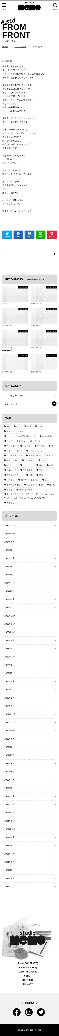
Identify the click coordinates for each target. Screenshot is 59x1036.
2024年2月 (9, 599)
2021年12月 (10, 812)
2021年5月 (9, 870)
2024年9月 (9, 542)
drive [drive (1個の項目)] (40, 426)
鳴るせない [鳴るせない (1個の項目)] (11, 503)
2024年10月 (10, 534)
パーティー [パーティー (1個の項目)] (29, 460)
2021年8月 (9, 845)
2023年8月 (9, 648)
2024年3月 (9, 591)
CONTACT (27, 980)
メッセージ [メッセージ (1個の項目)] (11, 465)
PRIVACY (28, 984)
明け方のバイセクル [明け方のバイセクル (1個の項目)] (29, 480)
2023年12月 (10, 616)
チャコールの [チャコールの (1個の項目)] (12, 460)
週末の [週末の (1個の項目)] (52, 485)
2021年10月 (10, 829)
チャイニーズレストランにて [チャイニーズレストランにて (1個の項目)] (41, 455)
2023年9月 (9, 640)
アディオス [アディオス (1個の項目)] (11, 446)
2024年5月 (9, 574)
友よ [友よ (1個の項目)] (41, 470)
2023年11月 (10, 624)
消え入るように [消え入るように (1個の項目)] (13, 485)
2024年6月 (9, 566)
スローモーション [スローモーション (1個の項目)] (14, 455)
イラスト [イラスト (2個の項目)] (27, 446)
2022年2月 (9, 796)
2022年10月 (10, 730)
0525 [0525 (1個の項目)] (18, 426)
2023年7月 (9, 657)
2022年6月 (9, 763)
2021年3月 (9, 886)
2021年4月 (9, 878)
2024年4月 (9, 583)
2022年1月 (9, 804)
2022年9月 (9, 739)
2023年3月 (9, 689)
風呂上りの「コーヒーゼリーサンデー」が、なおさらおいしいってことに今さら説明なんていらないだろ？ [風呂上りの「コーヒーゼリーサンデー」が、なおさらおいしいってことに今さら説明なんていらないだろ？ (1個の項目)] (29, 496)
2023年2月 (9, 698)
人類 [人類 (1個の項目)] (51, 465)
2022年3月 (9, 788)
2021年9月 (9, 837)
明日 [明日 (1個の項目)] (47, 480)
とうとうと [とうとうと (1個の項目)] (37, 441)
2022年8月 (9, 747)
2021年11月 (10, 821)
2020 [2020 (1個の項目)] (29, 426)
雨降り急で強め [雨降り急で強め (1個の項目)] (25, 490)
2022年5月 (9, 772)
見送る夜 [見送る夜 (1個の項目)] (30, 485)
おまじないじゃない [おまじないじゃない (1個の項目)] (15, 431)
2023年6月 (9, 665)
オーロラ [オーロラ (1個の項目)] (41, 446)
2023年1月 (9, 706)
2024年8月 (9, 550)
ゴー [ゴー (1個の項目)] (53, 446)
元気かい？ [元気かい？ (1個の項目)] (11, 470)
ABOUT (28, 976)
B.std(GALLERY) (28, 967)
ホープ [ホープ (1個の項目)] (44, 460)
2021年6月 (9, 862)
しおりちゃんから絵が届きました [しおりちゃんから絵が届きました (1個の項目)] (21, 436)
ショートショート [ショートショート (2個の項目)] (14, 451)
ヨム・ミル (11, 404)
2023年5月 (9, 673)
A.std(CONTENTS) (28, 963)
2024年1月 (9, 607)
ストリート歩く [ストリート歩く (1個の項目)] (35, 451)
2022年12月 (10, 714)
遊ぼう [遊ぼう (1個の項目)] (9, 490)
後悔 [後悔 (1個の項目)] (41, 475)
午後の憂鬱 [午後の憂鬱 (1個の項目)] (28, 470)
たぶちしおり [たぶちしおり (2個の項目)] (48, 436)
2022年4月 (9, 780)
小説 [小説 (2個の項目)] (31, 475)
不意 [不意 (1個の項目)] (41, 465)
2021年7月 (9, 854)
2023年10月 (10, 632)
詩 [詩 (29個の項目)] (42, 485)
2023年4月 (9, 681)
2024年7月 (9, 558)
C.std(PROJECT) (28, 971)
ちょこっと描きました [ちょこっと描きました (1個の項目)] (16, 441)
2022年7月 (9, 755)
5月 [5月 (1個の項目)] (8, 426)
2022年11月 (10, 722)
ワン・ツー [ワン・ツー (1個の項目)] (28, 465)
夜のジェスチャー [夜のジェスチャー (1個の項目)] (14, 475)
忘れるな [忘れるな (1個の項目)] (10, 480)
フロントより (13, 395)
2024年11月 (10, 525)
